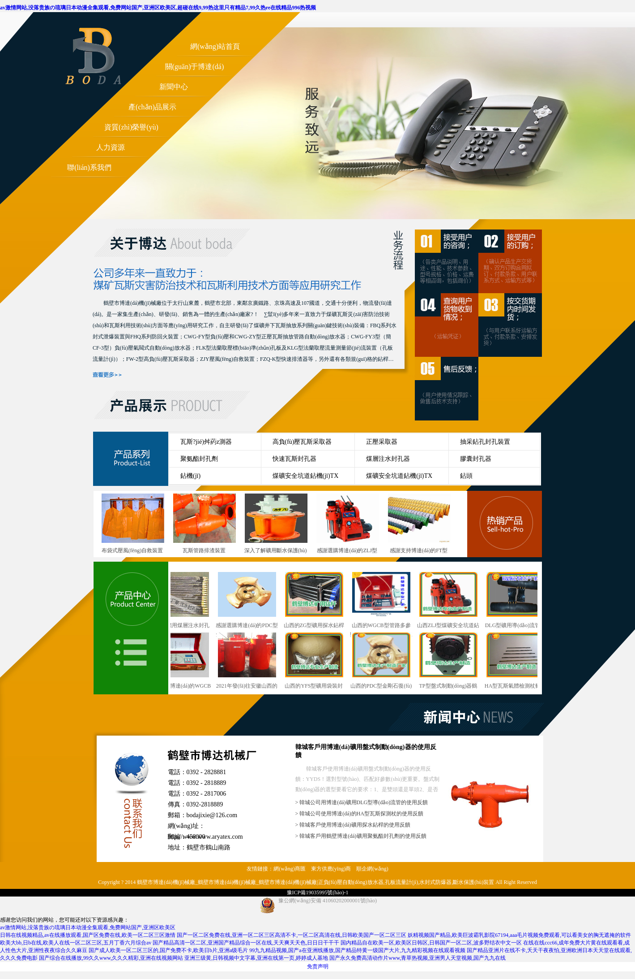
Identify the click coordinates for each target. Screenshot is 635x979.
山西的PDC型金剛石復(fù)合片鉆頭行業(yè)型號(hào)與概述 (383, 661)
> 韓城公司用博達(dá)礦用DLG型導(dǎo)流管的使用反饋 (361, 802)
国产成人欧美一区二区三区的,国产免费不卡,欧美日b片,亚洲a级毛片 (168, 950)
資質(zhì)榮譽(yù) (131, 127)
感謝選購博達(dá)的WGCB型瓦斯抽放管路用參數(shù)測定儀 (182, 661)
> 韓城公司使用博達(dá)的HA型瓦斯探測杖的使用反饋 (359, 813)
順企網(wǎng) (372, 869)
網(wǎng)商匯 (289, 869)
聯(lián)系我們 (89, 167)
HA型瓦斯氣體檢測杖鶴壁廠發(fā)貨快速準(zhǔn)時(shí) (517, 661)
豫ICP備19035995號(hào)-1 (318, 892)
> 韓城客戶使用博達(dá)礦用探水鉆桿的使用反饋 (352, 825)
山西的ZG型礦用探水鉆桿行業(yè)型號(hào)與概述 (316, 601)
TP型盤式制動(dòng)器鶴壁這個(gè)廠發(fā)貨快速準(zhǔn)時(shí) (450, 661)
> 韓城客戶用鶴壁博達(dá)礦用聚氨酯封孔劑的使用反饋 (360, 836)
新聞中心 (173, 87)
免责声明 (317, 966)
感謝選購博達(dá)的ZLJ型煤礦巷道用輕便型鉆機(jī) (347, 550)
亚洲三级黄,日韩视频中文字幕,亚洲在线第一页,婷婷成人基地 (256, 958)
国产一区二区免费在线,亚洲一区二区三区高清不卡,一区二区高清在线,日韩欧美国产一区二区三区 (291, 935)
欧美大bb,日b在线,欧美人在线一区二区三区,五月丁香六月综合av (75, 943)
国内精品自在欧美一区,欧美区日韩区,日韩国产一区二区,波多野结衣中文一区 (431, 943)
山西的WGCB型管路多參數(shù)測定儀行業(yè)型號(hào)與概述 (383, 601)
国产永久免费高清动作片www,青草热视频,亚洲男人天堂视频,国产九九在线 (417, 958)
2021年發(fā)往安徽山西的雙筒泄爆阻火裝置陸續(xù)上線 (249, 661)
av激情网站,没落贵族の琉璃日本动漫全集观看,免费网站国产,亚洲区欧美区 (87, 927)
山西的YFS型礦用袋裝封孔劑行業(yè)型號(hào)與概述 (316, 661)
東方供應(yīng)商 (331, 869)
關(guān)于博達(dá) (194, 66)
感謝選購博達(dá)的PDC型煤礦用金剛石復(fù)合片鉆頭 (249, 601)
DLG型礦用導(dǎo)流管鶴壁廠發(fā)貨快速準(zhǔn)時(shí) (517, 601)
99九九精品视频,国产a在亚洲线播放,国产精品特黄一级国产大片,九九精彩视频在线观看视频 (357, 950)
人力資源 (110, 147)
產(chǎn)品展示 (152, 107)
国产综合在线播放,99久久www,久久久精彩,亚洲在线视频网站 (111, 958)
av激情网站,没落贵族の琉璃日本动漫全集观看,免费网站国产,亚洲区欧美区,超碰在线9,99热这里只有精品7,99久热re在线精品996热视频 (158, 7)
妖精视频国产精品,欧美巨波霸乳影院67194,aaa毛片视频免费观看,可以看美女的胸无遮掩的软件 (519, 935)
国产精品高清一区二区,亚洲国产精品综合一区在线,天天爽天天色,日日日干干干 (246, 943)
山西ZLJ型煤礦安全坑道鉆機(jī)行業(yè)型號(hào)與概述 (450, 601)
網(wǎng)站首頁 (215, 46)
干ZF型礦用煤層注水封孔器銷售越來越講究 (182, 601)
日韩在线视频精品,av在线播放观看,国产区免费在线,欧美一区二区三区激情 (87, 935)
